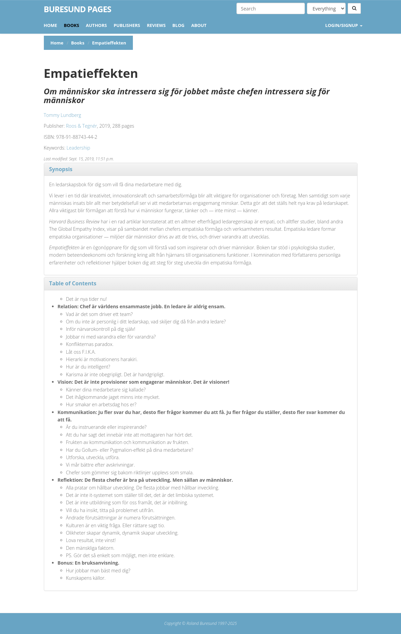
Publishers (127, 25)
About (198, 25)
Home (50, 25)
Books (71, 25)
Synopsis (61, 169)
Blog (178, 25)
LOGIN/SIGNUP (343, 25)
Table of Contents (72, 283)
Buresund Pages (77, 9)
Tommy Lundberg (62, 115)
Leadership (78, 148)
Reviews (156, 25)
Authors (96, 25)
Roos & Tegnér (81, 126)
